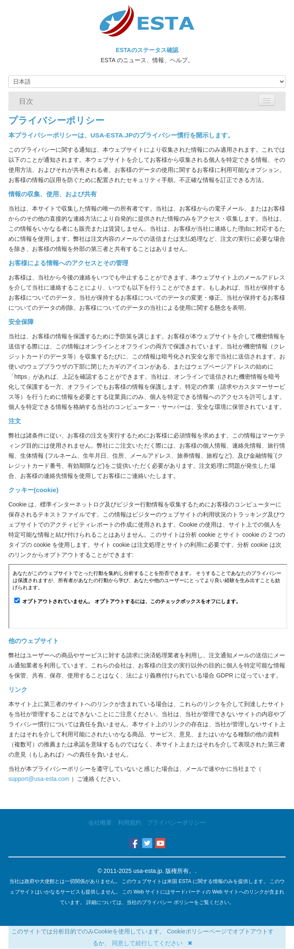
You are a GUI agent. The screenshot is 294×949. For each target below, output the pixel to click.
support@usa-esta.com (39, 778)
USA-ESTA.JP (111, 135)
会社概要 (100, 822)
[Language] (147, 81)
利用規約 (129, 822)
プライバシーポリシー (176, 822)
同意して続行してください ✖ (152, 943)
